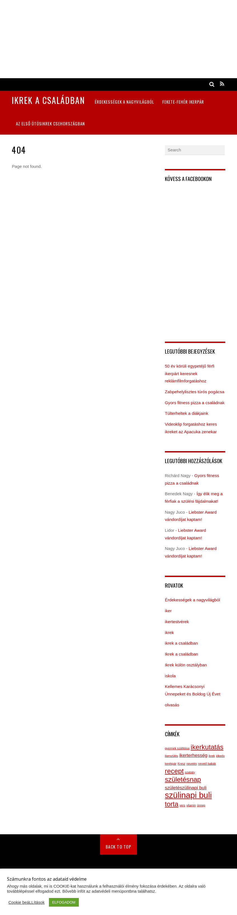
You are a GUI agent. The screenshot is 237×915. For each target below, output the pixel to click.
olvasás (172, 704)
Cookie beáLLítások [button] (26, 902)
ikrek (169, 632)
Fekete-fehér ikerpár (183, 102)
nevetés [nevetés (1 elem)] (191, 763)
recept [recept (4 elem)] (174, 771)
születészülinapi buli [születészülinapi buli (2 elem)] (186, 787)
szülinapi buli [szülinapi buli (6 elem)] (188, 795)
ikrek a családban (181, 643)
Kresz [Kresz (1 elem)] (181, 763)
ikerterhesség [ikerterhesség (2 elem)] (193, 755)
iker (168, 610)
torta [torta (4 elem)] (172, 804)
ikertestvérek (177, 621)
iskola (170, 675)
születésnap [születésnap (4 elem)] (183, 779)
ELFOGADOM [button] (63, 902)
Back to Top (119, 846)
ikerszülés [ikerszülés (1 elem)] (171, 755)
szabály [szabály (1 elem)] (190, 772)
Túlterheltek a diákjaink (186, 413)
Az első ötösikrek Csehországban (50, 123)
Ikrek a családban (181, 654)
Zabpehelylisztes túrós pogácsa (194, 391)
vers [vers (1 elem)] (182, 805)
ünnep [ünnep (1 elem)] (201, 805)
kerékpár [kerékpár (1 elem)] (170, 763)
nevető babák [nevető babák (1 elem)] (207, 763)
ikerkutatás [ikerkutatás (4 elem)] (207, 747)
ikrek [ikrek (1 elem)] (211, 755)
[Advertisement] (118, 39)
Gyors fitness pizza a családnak (195, 402)
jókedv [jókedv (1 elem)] (220, 755)
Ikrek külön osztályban (186, 665)
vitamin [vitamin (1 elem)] (191, 805)
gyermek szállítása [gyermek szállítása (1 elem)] (177, 748)
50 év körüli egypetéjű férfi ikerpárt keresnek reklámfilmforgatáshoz (189, 373)
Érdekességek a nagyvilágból (124, 102)
